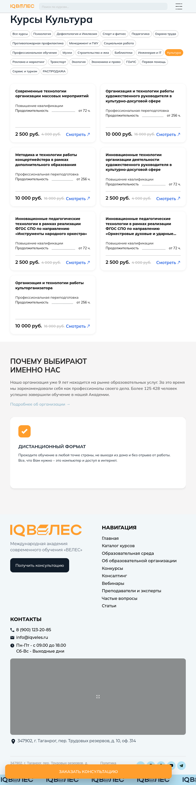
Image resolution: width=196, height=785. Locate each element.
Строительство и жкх (93, 52)
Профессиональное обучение (35, 52)
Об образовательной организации (139, 560)
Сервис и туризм (25, 71)
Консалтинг (114, 575)
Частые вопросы (119, 598)
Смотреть (78, 134)
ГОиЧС (131, 62)
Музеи (67, 52)
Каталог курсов (118, 545)
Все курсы (20, 34)
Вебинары (113, 583)
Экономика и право (106, 62)
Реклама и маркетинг (29, 62)
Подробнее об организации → (40, 404)
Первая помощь (154, 62)
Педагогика (141, 34)
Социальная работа (119, 43)
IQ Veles (22, 6)
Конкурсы (112, 568)
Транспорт (58, 62)
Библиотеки (123, 52)
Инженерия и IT (150, 52)
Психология (42, 34)
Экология (79, 62)
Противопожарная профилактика (38, 43)
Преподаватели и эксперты (131, 590)
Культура (174, 52)
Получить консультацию (40, 565)
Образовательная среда (128, 553)
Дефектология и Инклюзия (77, 34)
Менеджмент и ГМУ (83, 43)
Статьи (109, 605)
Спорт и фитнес (114, 34)
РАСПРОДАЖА (54, 71)
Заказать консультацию (88, 771)
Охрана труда (165, 34)
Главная (110, 538)
